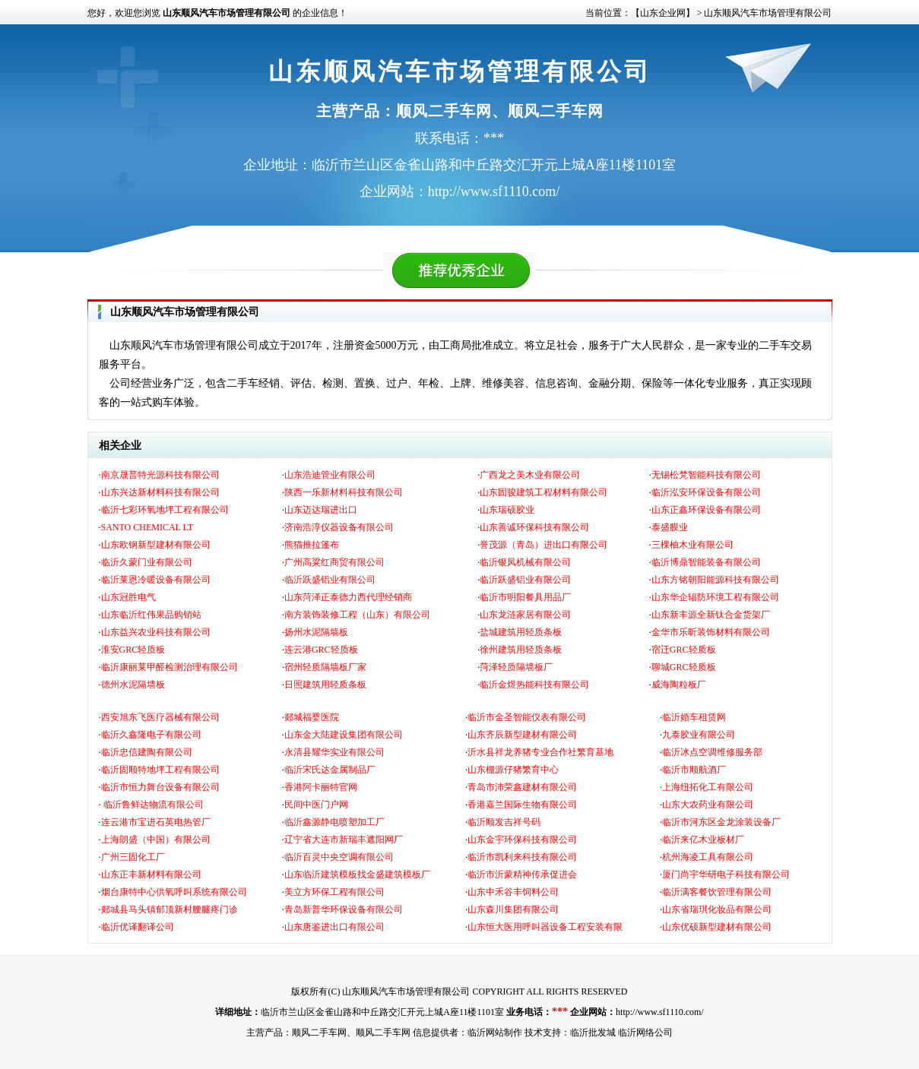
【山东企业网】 (663, 13)
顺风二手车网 (319, 1032)
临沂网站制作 (494, 1032)
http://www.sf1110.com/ (660, 1012)
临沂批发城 (593, 1032)
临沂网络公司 (645, 1032)
